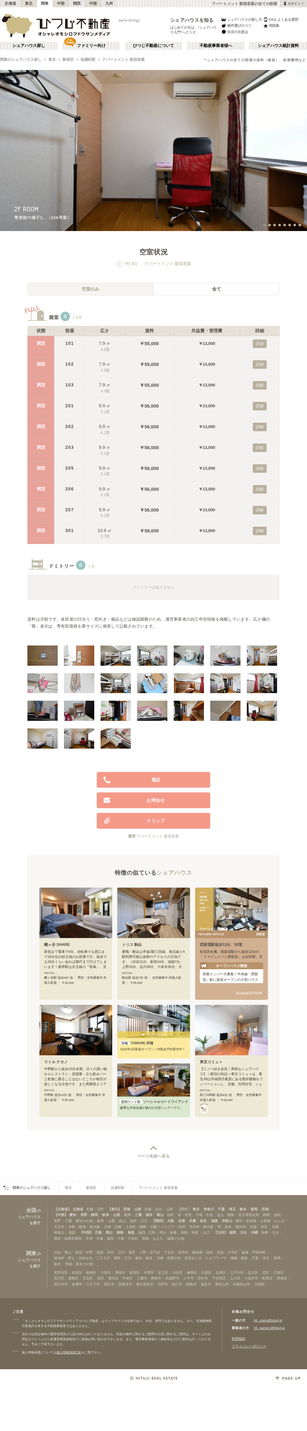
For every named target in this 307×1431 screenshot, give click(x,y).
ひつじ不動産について (153, 45)
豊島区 (120, 1272)
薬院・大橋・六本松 (122, 1238)
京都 (181, 1221)
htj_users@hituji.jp (268, 1320)
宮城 (126, 1209)
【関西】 (158, 1221)
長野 (83, 1215)
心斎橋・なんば (272, 1221)
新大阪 (95, 1227)
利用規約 (239, 1339)
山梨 (116, 1215)
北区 (265, 1272)
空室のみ (90, 289)
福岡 (232, 1232)
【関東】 (184, 1209)
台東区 (221, 1272)
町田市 (267, 1278)
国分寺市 (61, 1284)
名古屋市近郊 (248, 1215)
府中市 (203, 1278)
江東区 (278, 1272)
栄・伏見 (185, 1215)
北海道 (10, 3)
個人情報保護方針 (69, 1352)
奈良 (203, 1221)
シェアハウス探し (28, 45)
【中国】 (86, 1232)
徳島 (120, 1232)
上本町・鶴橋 (135, 1227)
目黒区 (206, 1272)
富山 (160, 1215)
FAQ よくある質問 (280, 19)
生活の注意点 (234, 31)
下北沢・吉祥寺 (176, 1252)
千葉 (221, 1209)
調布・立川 (122, 1258)
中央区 (127, 1278)
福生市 (206, 1284)
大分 (243, 1232)
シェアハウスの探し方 (241, 19)
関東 (45, 3)
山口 (141, 1232)
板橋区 (91, 1272)
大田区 (106, 1272)
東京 (52, 59)
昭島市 (191, 1284)
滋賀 (214, 1221)
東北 (29, 3)
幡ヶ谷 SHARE (57, 944)
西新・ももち (152, 1238)
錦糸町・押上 (64, 1258)
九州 (109, 3)
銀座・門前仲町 (254, 1252)
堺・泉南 (224, 1227)
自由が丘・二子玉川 (94, 1258)
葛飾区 (73, 1278)
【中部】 (61, 1215)
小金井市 (251, 1278)
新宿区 (68, 59)
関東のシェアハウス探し (21, 59)
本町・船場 (77, 1227)
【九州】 (221, 1232)
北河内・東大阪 (201, 1227)
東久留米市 (145, 1284)
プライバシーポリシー (249, 1346)
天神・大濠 (94, 1238)
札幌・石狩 (95, 1209)
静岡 (94, 1215)
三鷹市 (142, 1278)
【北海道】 (62, 1209)
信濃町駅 (88, 59)
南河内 (240, 1227)
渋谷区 (177, 1272)
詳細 (260, 343)
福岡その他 (175, 1238)
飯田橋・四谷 (202, 1252)
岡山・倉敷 (168, 1232)
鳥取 (131, 1232)
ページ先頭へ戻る (153, 1156)
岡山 (109, 1232)
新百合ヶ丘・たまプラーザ (205, 1258)
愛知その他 (84, 1221)
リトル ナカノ (56, 1062)
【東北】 (115, 1209)
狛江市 (177, 1284)
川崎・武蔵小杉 (169, 1258)
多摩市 (77, 1284)
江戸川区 (237, 1272)
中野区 (149, 1272)
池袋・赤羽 (105, 1252)
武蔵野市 (172, 1278)
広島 (98, 1232)
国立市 (109, 1284)
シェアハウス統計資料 (278, 45)
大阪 (170, 1221)
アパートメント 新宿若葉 (123, 59)
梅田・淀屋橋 (245, 1221)
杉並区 (77, 1272)
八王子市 (93, 1284)
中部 (61, 3)
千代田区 (219, 1278)
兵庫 (192, 1221)
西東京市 (125, 1284)
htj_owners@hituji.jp (269, 1328)
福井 (149, 1215)
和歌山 (227, 1221)
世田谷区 (61, 1272)
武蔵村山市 (241, 1284)
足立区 (163, 1272)
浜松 (277, 1215)
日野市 (163, 1284)
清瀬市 (282, 1278)
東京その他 (84, 1264)
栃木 (243, 1209)
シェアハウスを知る (192, 20)
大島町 (259, 1284)
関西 (77, 3)
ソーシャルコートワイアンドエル (153, 1101)
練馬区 (192, 1272)
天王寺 (59, 1227)
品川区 (253, 1272)
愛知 (72, 1215)
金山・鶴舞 (225, 1215)
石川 (127, 1215)
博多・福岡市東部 (68, 1238)
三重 (138, 1215)
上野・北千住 (149, 1252)
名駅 (170, 1215)
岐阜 (105, 1215)
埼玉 (232, 1209)
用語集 (271, 25)
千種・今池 (204, 1215)
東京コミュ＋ (211, 1062)
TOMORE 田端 (136, 1043)
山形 (137, 1209)
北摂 (181, 1227)
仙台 (158, 1209)
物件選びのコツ (236, 25)
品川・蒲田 (126, 1252)
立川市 (235, 1278)
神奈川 (209, 1209)
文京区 (88, 1278)
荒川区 (59, 1278)
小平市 (188, 1278)
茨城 (265, 1209)
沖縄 (254, 1232)
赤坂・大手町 (227, 1252)
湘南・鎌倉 (239, 1258)
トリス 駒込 (132, 944)
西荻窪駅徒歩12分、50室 (221, 944)
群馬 (254, 1209)
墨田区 (113, 1278)
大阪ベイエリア (162, 1227)
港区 (100, 1278)
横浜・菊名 (144, 1258)
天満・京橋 (112, 1227)
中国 (93, 3)
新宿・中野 (84, 1252)
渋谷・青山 (62, 1252)
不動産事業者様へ (216, 45)
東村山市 (222, 1284)
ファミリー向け (91, 45)
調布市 (156, 1278)
